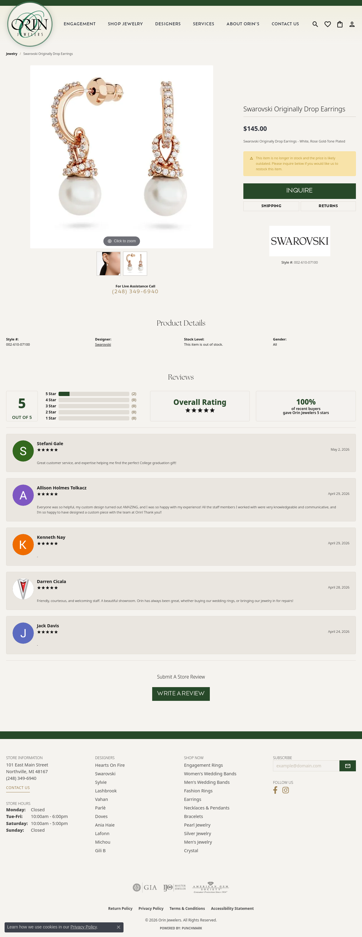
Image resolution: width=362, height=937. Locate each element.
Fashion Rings (198, 791)
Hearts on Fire (110, 765)
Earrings (192, 799)
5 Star (51, 393)
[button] (315, 24)
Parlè (100, 808)
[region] (121, 156)
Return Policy (120, 908)
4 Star (51, 399)
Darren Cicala (51, 581)
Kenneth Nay (51, 537)
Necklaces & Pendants (207, 808)
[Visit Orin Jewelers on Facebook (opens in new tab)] (275, 790)
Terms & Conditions (187, 908)
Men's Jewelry (198, 842)
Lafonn (102, 833)
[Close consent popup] (118, 927)
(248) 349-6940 (135, 292)
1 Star (51, 418)
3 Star (51, 406)
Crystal (191, 850)
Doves (101, 816)
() (134, 393)
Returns (328, 206)
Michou (102, 842)
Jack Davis (48, 626)
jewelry (11, 54)
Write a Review (181, 694)
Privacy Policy (150, 908)
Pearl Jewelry (197, 825)
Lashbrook (106, 791)
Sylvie (101, 782)
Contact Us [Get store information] (18, 787)
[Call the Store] (21, 778)
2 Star (51, 412)
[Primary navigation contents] (181, 24)
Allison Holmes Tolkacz (62, 488)
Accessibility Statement (232, 908)
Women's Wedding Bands (210, 774)
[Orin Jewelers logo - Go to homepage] (30, 24)
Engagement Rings (203, 765)
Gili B (100, 850)
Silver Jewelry (197, 833)
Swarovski (103, 344)
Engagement (80, 24)
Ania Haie (105, 825)
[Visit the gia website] (145, 887)
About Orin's (243, 24)
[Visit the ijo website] (174, 887)
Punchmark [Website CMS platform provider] (192, 928)
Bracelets (193, 816)
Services (203, 24)
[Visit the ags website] (210, 887)
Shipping (271, 206)
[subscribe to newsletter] (347, 765)
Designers (168, 24)
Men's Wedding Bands (207, 782)
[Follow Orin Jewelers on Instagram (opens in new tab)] (285, 790)
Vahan (101, 799)
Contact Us (285, 24)
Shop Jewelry (125, 24)
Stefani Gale (50, 443)
